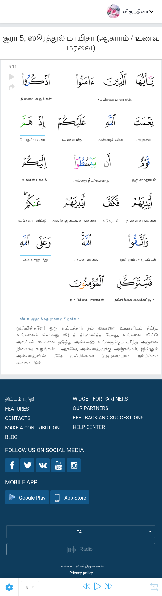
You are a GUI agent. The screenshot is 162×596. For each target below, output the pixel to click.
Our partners (90, 408)
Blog (11, 437)
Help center (89, 427)
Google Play (27, 497)
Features (17, 408)
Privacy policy (81, 572)
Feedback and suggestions (108, 417)
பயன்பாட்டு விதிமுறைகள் (81, 565)
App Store (70, 497)
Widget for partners (100, 398)
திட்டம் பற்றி (19, 398)
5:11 (13, 66)
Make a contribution (32, 427)
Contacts (18, 418)
